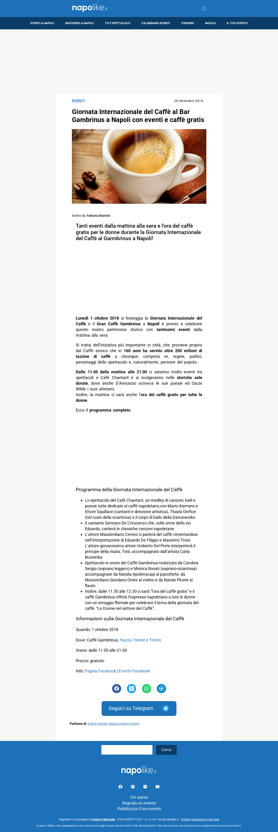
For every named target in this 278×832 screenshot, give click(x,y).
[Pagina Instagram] (133, 787)
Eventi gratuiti (98, 724)
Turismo (187, 23)
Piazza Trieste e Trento (140, 640)
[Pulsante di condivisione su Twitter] (131, 688)
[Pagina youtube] (157, 787)
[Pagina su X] (145, 787)
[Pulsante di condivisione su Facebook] (116, 688)
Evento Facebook (134, 671)
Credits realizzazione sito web (200, 819)
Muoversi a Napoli (79, 23)
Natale (210, 23)
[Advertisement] (139, 61)
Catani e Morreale (104, 819)
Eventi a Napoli (42, 23)
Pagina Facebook (100, 671)
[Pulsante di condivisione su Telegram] (161, 688)
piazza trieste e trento (124, 724)
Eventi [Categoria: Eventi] (78, 101)
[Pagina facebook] (121, 787)
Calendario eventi (155, 23)
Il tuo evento (237, 23)
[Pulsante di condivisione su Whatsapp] (146, 688)
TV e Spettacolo (117, 23)
